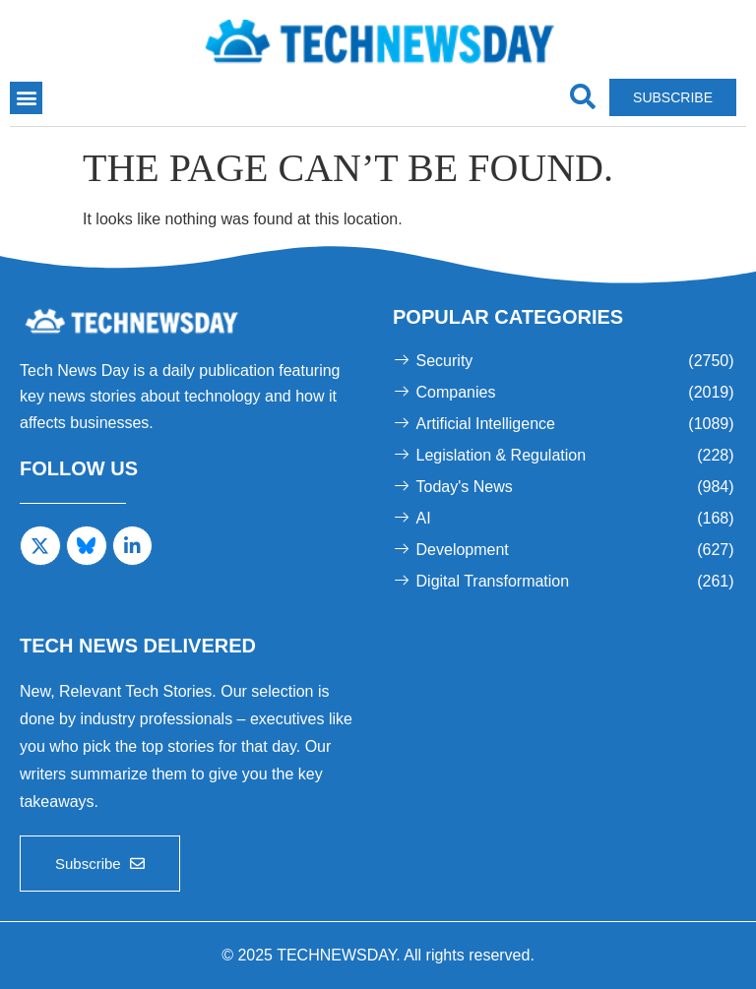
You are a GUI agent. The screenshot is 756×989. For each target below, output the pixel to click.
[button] (26, 98)
